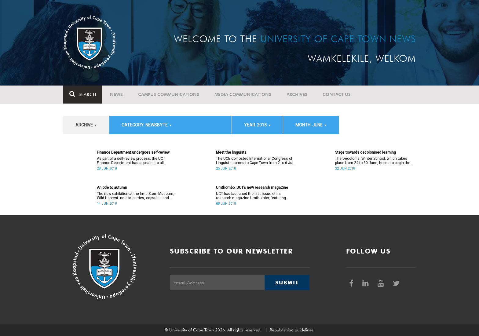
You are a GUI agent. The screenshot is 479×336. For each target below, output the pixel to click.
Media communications (242, 94)
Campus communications (168, 94)
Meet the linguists (231, 152)
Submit (286, 282)
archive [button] (86, 124)
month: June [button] (311, 124)
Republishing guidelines (291, 329)
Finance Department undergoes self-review (133, 152)
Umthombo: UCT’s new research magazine (252, 187)
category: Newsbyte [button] (147, 124)
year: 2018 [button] (257, 124)
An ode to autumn (112, 187)
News (116, 94)
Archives (297, 94)
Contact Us (337, 94)
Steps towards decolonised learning (365, 152)
